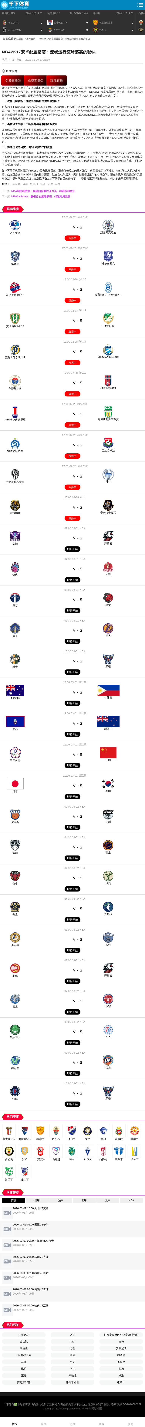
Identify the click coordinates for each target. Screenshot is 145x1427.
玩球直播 (56, 80)
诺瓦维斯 (15, 232)
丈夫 (72, 1361)
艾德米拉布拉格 (15, 481)
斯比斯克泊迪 (108, 232)
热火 (15, 574)
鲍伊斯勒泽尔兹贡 (108, 419)
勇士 (15, 636)
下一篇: (36, 196)
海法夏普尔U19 (15, 295)
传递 (43, 183)
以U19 (82, 279)
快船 (15, 1098)
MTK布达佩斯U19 (108, 356)
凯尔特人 (15, 1037)
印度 (50, 183)
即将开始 (72, 549)
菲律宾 (108, 697)
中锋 (11, 59)
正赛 (23, 1375)
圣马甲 (121, 1361)
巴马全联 (15, 183)
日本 (15, 791)
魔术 (15, 1006)
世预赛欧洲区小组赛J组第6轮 (121, 1334)
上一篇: (38, 191)
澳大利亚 (15, 697)
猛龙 (108, 604)
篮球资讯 (30, 38)
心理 (72, 1348)
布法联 (121, 1355)
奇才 (15, 605)
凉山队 (24, 1341)
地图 (4, 59)
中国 (108, 759)
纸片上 (121, 1382)
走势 (121, 1341)
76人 (108, 1037)
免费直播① (13, 80)
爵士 (15, 666)
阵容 (25, 183)
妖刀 (72, 1334)
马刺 (108, 821)
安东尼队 (121, 1348)
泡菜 (72, 1355)
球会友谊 (82, 216)
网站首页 (18, 38)
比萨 (23, 1368)
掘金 (15, 914)
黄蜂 (15, 543)
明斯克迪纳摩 (15, 450)
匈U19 (82, 310)
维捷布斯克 (108, 263)
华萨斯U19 (15, 388)
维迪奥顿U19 (108, 388)
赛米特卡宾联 (108, 512)
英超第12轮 (24, 1382)
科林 (108, 481)
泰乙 (82, 497)
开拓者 (108, 543)
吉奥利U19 (108, 325)
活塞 (108, 1006)
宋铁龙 (72, 1375)
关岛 (15, 729)
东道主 (24, 1348)
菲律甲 (97, 13)
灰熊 (108, 944)
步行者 (15, 945)
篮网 (15, 852)
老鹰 (57, 183)
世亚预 (82, 682)
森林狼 (108, 913)
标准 (121, 1375)
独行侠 (15, 1068)
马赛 (23, 1361)
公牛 (15, 883)
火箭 (108, 574)
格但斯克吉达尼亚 (15, 419)
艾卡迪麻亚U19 (15, 326)
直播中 (72, 238)
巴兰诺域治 (108, 450)
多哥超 (34, 183)
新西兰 (108, 728)
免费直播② (36, 80)
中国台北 (15, 760)
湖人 (108, 635)
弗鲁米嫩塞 (72, 1382)
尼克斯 (15, 822)
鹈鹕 (108, 666)
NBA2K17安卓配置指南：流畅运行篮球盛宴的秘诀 (64, 38)
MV (73, 1341)
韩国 (108, 790)
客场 (121, 1368)
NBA (82, 528)
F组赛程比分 (23, 1355)
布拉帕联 (15, 513)
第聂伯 (15, 263)
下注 (72, 1368)
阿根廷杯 (24, 1334)
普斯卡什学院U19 (15, 357)
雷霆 (108, 1067)
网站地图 (96, 1408)
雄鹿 (108, 883)
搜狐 (19, 59)
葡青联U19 (8, 13)
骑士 (108, 852)
